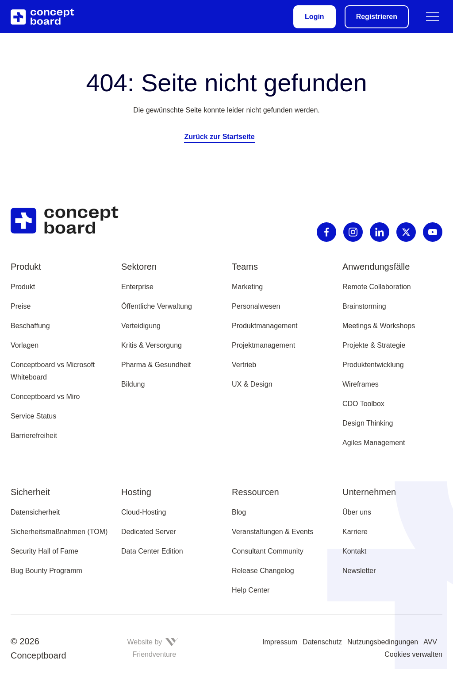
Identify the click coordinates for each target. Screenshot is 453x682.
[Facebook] (326, 232)
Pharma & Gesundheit (156, 364)
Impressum (279, 642)
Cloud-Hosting (143, 512)
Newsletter (359, 570)
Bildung (133, 384)
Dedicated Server (148, 531)
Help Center (250, 590)
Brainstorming (364, 306)
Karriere (355, 531)
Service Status (33, 416)
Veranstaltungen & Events (272, 531)
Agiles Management (373, 442)
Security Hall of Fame (44, 551)
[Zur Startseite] (48, 16)
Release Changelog (263, 570)
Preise (21, 306)
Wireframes (360, 384)
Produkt (23, 287)
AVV (430, 642)
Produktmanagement (265, 325)
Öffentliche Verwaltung (156, 306)
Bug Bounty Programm (46, 570)
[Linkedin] (379, 232)
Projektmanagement (263, 345)
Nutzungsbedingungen (382, 642)
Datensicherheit (35, 512)
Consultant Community (267, 551)
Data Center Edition (152, 551)
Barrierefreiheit (34, 435)
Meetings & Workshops (378, 325)
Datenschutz (322, 642)
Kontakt (354, 551)
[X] (406, 232)
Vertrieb (244, 364)
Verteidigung (141, 325)
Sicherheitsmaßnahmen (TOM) (59, 531)
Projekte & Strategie (373, 345)
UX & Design (252, 384)
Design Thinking (367, 423)
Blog (239, 512)
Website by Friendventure (152, 648)
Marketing (247, 287)
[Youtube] (432, 232)
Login (314, 16)
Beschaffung (30, 325)
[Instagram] (353, 232)
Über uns (356, 512)
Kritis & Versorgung (151, 345)
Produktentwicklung (373, 364)
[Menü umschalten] (432, 17)
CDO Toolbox (363, 403)
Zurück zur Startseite (219, 136)
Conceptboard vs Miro (45, 396)
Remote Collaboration (376, 287)
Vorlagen (24, 345)
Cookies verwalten (413, 654)
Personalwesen (256, 306)
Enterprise (137, 287)
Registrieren (376, 16)
